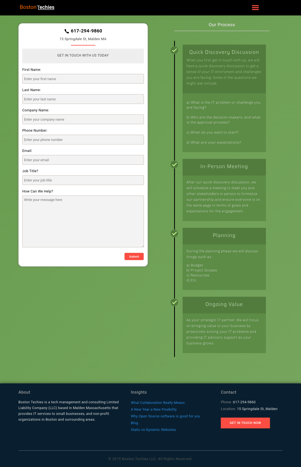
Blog (134, 423)
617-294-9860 (86, 31)
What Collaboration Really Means (158, 403)
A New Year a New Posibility (154, 409)
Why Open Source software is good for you (165, 416)
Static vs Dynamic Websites (153, 430)
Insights (139, 392)
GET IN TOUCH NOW (245, 423)
